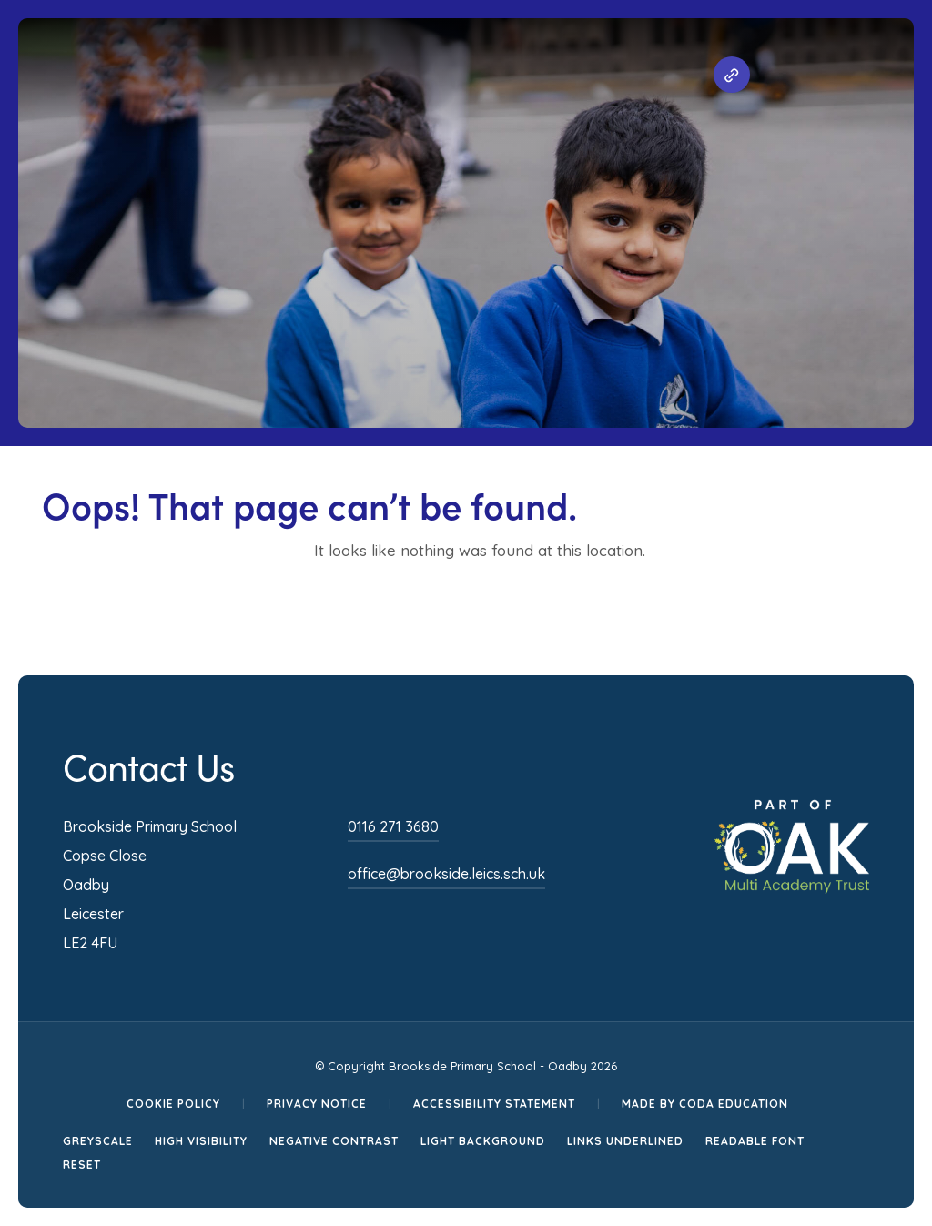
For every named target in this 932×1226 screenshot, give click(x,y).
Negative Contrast (334, 1141)
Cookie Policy (173, 1103)
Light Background (482, 1141)
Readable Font (755, 1141)
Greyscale (98, 1141)
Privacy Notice (317, 1103)
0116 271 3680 (393, 826)
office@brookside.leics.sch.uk (446, 874)
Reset (82, 1164)
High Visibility (201, 1141)
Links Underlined (625, 1141)
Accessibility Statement (494, 1103)
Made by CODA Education (705, 1103)
